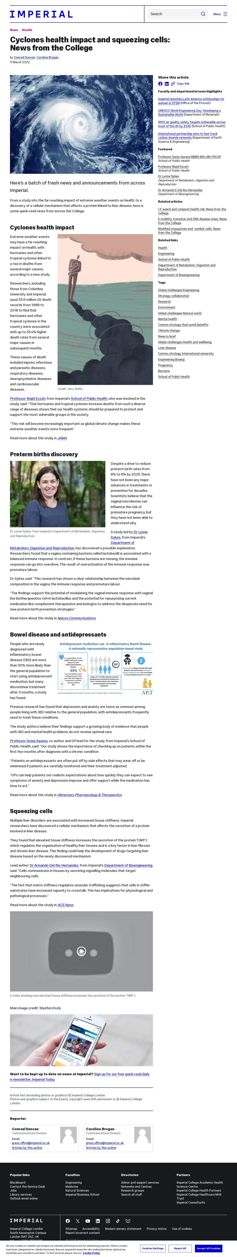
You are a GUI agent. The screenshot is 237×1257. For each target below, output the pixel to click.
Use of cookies (182, 1229)
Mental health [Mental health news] (167, 319)
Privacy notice (156, 1229)
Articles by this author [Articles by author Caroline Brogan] (101, 1148)
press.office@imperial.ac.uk (31, 1143)
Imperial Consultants (191, 1202)
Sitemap (71, 1229)
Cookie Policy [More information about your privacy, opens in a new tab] (91, 1253)
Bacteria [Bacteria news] (164, 371)
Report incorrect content (83, 1233)
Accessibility (91, 1229)
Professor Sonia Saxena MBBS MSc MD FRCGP (189, 157)
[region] (118, 1249)
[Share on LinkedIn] (166, 84)
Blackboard (17, 1182)
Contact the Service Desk (27, 1186)
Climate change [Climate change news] (169, 330)
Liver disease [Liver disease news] (167, 348)
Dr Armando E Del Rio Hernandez (180, 190)
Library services (21, 1194)
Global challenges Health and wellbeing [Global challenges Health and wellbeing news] (185, 342)
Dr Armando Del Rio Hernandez (54, 865)
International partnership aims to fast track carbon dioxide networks (187, 136)
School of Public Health (89, 398)
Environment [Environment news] (166, 307)
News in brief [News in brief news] (167, 336)
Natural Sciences (77, 1190)
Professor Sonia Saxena (29, 741)
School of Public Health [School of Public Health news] (174, 376)
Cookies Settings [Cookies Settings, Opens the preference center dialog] (152, 1248)
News (14, 30)
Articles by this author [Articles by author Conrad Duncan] (27, 1148)
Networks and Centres (136, 1186)
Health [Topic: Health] (27, 30)
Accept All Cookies (208, 1248)
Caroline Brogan (48, 57)
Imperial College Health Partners (199, 1190)
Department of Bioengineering (128, 865)
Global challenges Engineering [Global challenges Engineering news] (178, 290)
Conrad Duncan (24, 57)
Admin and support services (140, 1182)
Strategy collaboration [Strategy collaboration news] (173, 296)
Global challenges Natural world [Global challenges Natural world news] (179, 313)
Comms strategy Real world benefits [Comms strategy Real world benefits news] (183, 324)
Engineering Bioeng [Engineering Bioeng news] (171, 359)
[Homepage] (77, 14)
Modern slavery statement (123, 1229)
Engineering (166, 253)
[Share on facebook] (160, 84)
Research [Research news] (164, 301)
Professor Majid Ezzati (27, 398)
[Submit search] (203, 14)
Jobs (13, 1190)
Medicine (72, 1186)
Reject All (180, 1248)
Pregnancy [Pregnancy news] (165, 365)
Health (162, 248)
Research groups (132, 1190)
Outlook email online (24, 1198)
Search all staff (131, 1194)
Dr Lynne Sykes (168, 176)
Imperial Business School (82, 1194)
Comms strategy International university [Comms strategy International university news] (186, 353)
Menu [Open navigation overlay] (220, 14)
